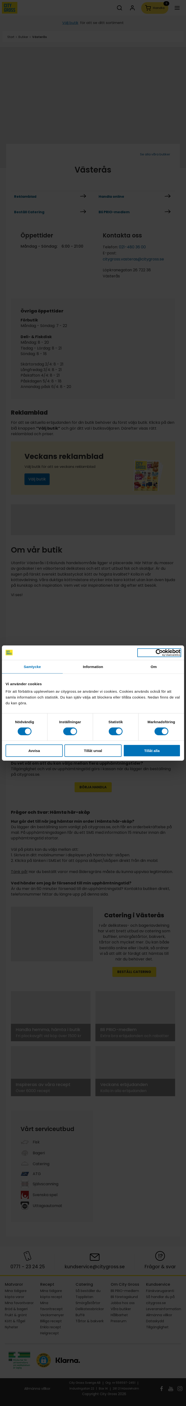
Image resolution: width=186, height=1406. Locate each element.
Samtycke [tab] (32, 666)
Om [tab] (154, 666)
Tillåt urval (93, 751)
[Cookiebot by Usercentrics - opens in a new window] (159, 652)
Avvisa (34, 751)
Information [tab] (93, 666)
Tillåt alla (152, 751)
